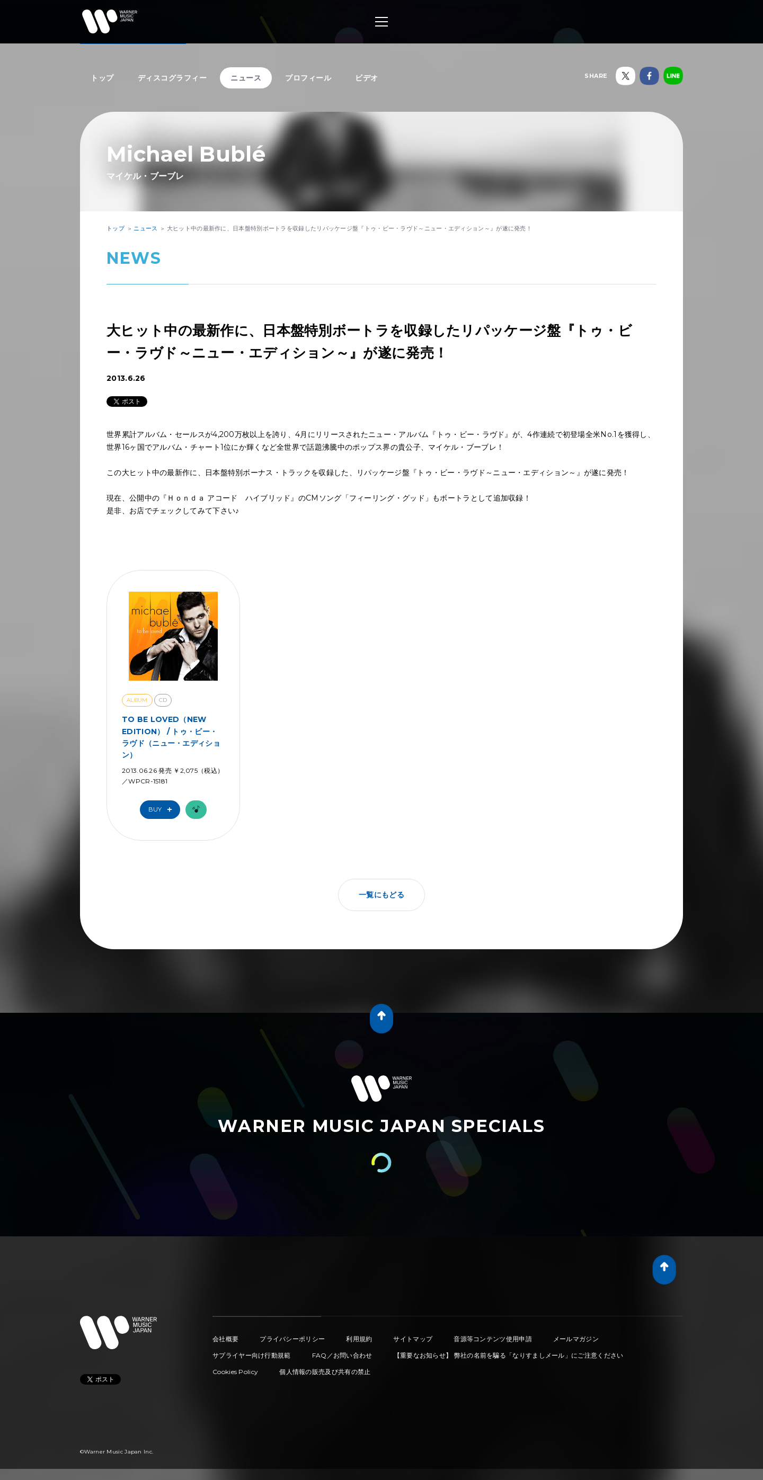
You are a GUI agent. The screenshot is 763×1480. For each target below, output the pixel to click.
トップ (102, 78)
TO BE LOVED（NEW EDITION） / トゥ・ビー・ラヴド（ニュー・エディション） (171, 737)
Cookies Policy (235, 1372)
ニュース (245, 78)
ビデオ (366, 78)
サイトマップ (412, 1339)
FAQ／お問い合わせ (342, 1355)
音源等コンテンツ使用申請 (493, 1339)
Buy (162, 809)
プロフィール (308, 78)
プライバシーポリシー (292, 1339)
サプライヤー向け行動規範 (251, 1355)
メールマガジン (576, 1339)
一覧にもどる (381, 894)
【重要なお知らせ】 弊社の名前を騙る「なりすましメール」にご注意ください (509, 1355)
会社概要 (225, 1339)
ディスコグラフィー (172, 78)
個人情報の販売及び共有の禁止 (324, 1372)
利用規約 (359, 1339)
